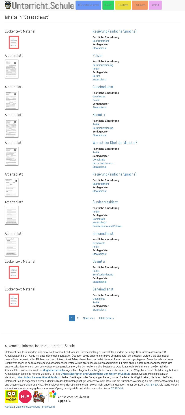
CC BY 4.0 (117, 388)
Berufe (96, 75)
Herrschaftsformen (102, 163)
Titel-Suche (140, 5)
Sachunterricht (100, 40)
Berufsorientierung (102, 65)
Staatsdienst (99, 48)
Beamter (98, 114)
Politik (95, 68)
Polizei (97, 55)
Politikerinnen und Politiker (107, 226)
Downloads (123, 5)
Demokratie (99, 159)
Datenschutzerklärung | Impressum (35, 406)
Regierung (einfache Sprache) (114, 31)
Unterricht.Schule (43, 5)
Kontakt (155, 5)
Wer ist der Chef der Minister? (114, 142)
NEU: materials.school (88, 5)
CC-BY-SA (152, 384)
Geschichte (98, 96)
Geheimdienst (102, 87)
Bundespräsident (105, 202)
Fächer (108, 5)
